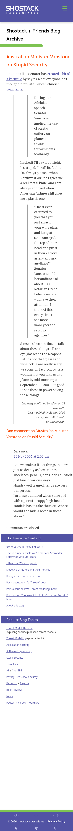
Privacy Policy (56, 821)
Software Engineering (19, 651)
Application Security (17, 644)
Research (11, 683)
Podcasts (11, 702)
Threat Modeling (16, 638)
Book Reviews (14, 689)
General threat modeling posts (24, 546)
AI (7, 670)
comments (14, 89)
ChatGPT (17, 670)
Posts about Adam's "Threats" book (26, 582)
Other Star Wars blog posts (21, 563)
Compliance (13, 664)
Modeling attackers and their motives (28, 569)
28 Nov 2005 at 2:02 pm (31, 456)
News (9, 696)
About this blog (15, 605)
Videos (22, 702)
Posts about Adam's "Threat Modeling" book (31, 588)
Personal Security (27, 676)
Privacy (10, 676)
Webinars (34, 702)
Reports (24, 683)
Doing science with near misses (24, 576)
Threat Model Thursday (19, 628)
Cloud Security (14, 657)
